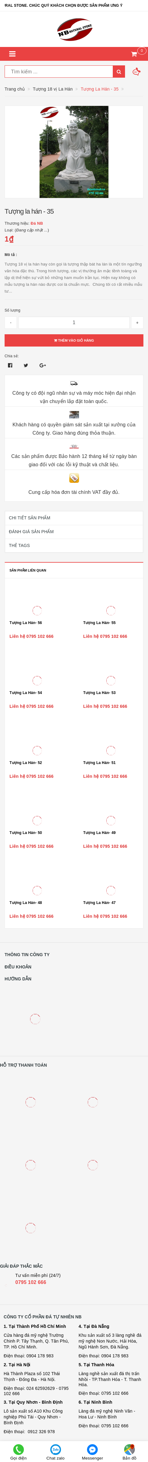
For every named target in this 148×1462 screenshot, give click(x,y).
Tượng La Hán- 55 (99, 623)
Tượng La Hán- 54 (25, 693)
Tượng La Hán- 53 (99, 693)
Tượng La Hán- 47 (99, 903)
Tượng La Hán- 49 (99, 833)
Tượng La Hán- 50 (25, 833)
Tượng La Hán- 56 (25, 623)
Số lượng (12, 310)
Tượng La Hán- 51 (99, 763)
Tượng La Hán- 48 (25, 903)
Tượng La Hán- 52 (25, 763)
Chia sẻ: (12, 356)
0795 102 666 (30, 1282)
